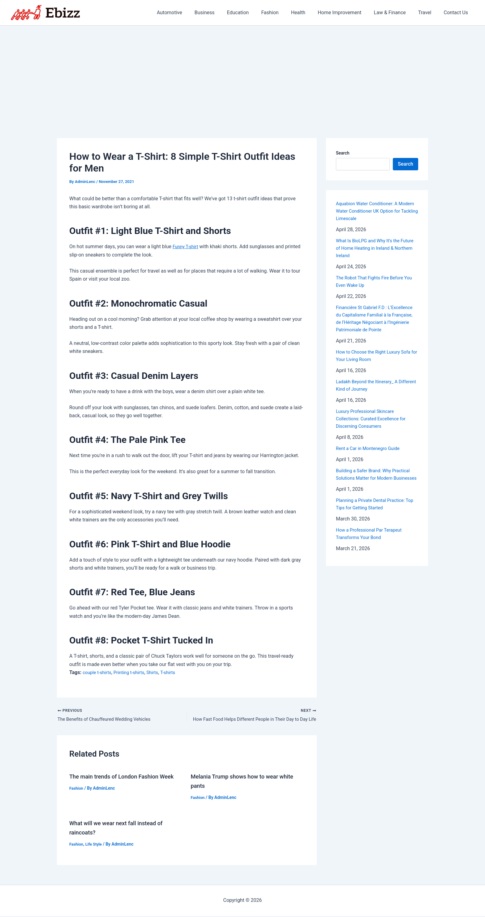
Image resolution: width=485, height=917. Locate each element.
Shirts (158, 672)
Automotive (190, 12)
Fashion (283, 12)
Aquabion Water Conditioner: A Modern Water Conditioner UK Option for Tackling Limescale (376, 211)
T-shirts (175, 672)
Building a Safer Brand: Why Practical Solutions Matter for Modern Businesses (376, 485)
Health (309, 12)
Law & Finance (396, 12)
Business (223, 12)
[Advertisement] (242, 72)
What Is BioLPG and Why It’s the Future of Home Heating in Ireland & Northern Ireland (375, 248)
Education (254, 12)
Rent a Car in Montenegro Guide (371, 456)
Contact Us (457, 12)
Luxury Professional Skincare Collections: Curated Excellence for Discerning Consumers (374, 426)
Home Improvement (348, 12)
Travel (428, 12)
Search (342, 153)
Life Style (96, 845)
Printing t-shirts (133, 672)
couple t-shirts (98, 672)
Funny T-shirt (187, 246)
